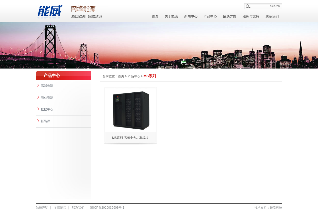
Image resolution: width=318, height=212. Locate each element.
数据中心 (45, 109)
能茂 (50, 10)
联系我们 (272, 16)
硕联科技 (276, 207)
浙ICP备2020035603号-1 (107, 207)
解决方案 (229, 16)
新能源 (43, 121)
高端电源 (45, 86)
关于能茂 (171, 16)
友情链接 (60, 207)
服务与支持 (251, 16)
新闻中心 (190, 16)
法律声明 (42, 207)
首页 (155, 16)
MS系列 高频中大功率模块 (130, 138)
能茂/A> (87, 10)
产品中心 (210, 16)
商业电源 (45, 97)
